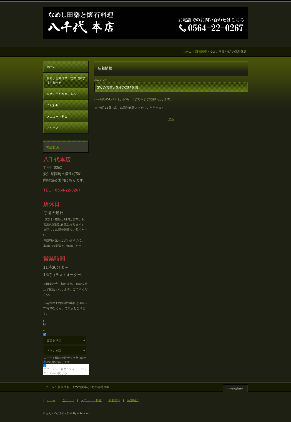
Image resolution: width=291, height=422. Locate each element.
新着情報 (201, 51)
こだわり (53, 105)
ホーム (187, 51)
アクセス (53, 127)
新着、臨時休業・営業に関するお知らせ (66, 80)
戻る (171, 119)
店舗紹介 (133, 400)
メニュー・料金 (57, 116)
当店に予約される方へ (61, 94)
